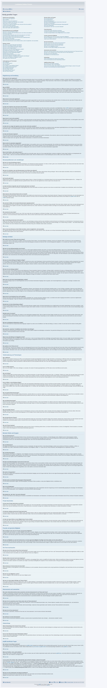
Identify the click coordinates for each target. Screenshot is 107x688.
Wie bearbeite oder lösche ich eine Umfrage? (11, 50)
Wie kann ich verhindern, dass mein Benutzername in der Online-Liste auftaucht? (17, 32)
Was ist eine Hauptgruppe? (49, 25)
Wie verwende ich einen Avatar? (8, 38)
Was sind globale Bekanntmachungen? (10, 66)
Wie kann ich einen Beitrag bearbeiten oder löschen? (12, 45)
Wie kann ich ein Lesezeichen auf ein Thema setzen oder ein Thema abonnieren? (58, 52)
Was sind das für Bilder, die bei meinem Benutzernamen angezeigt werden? (16, 37)
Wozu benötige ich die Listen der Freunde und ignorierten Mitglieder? (56, 36)
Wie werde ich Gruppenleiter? (49, 23)
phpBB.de (5, 197)
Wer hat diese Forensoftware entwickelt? (51, 63)
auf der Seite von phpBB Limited (39, 646)
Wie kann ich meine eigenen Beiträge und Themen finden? (54, 47)
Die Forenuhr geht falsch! (7, 33)
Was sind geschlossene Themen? (9, 70)
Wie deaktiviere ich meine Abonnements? (51, 54)
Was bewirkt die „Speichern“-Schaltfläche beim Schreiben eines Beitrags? (16, 55)
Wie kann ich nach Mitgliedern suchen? (51, 46)
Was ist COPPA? (6, 19)
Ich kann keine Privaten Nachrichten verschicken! (53, 30)
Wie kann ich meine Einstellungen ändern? (10, 31)
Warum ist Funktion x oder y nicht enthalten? (52, 64)
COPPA (67, 108)
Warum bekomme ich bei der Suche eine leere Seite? (53, 45)
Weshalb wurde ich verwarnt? (8, 53)
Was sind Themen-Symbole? (8, 71)
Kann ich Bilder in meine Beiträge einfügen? (11, 65)
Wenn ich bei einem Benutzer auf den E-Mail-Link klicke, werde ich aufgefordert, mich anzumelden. (20, 40)
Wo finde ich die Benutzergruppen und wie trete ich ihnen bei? (55, 22)
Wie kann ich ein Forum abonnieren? (50, 53)
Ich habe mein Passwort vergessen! (9, 25)
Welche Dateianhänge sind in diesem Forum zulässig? (54, 58)
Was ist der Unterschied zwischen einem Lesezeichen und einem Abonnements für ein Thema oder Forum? (63, 51)
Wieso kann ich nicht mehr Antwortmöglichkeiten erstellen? (13, 49)
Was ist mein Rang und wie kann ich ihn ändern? (11, 39)
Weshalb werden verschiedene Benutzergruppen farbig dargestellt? (56, 24)
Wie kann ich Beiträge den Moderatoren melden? (11, 54)
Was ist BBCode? (6, 62)
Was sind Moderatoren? (48, 19)
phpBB (39, 684)
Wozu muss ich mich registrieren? (9, 18)
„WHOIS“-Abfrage (10, 662)
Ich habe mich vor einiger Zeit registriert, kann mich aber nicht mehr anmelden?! (17, 24)
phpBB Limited (73, 196)
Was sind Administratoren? (49, 18)
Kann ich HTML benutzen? (7, 63)
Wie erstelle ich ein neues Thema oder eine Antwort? (12, 44)
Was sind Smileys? (6, 64)
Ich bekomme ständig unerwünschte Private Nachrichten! (54, 31)
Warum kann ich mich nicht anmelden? (10, 23)
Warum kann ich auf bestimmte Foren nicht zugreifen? (12, 51)
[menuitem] (10, 9)
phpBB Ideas (58, 653)
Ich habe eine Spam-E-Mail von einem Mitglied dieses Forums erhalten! (57, 32)
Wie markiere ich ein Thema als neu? (9, 58)
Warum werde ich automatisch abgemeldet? (11, 26)
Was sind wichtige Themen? (8, 68)
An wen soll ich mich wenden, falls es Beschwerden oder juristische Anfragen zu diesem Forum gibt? (62, 65)
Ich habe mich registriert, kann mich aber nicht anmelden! (13, 22)
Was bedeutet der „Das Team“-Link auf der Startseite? (53, 26)
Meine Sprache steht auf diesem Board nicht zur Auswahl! (13, 36)
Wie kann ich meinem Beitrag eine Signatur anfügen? (12, 46)
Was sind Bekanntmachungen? (8, 67)
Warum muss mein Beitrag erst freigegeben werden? (12, 57)
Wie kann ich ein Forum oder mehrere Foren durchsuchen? (54, 42)
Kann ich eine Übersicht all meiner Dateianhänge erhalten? (54, 59)
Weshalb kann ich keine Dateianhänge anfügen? (11, 52)
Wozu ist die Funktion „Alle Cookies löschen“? (11, 27)
